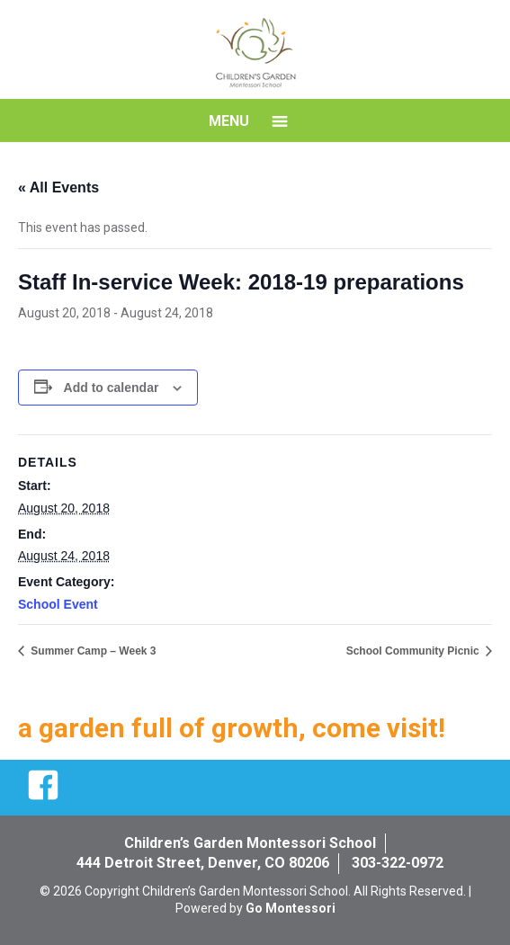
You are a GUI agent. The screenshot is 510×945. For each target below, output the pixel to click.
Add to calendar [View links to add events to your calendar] (111, 387)
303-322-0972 (397, 862)
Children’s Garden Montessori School (250, 842)
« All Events (58, 187)
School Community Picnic (414, 651)
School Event (58, 604)
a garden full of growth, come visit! (231, 728)
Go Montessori (291, 908)
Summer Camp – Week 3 (92, 651)
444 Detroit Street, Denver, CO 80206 (202, 862)
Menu (229, 120)
